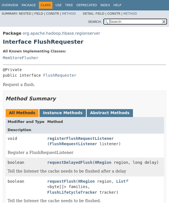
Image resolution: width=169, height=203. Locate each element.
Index (105, 5)
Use (58, 5)
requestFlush (61, 181)
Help (117, 5)
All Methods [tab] (22, 113)
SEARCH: (95, 22)
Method (69, 14)
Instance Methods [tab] (62, 113)
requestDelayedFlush (69, 162)
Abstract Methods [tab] (110, 113)
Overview (10, 5)
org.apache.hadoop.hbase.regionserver (61, 33)
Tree (69, 5)
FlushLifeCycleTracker (72, 192)
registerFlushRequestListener (80, 138)
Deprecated (86, 5)
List (121, 181)
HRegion (103, 162)
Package (29, 5)
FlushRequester (59, 75)
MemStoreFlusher (20, 58)
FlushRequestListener (73, 144)
